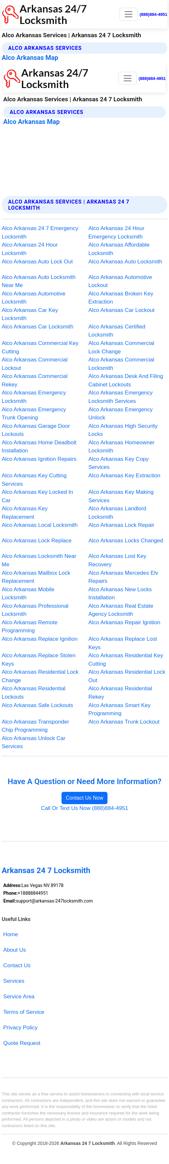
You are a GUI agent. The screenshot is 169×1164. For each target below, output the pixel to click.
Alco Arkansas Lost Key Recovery (117, 560)
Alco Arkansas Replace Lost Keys (122, 643)
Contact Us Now (84, 798)
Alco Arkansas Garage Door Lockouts (36, 430)
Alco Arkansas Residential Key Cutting (125, 659)
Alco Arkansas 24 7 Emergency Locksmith (40, 232)
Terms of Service (23, 1012)
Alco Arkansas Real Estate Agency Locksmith (120, 610)
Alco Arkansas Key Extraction (124, 475)
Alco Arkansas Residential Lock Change (40, 676)
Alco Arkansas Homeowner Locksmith (121, 446)
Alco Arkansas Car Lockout (121, 310)
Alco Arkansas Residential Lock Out (126, 676)
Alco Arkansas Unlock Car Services (33, 742)
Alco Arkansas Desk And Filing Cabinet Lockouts (125, 380)
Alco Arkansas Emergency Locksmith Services (120, 397)
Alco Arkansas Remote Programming (29, 626)
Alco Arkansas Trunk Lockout (123, 722)
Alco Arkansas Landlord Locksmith (117, 512)
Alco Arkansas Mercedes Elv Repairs (123, 577)
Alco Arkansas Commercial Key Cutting (40, 347)
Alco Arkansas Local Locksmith (40, 525)
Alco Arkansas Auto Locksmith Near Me (38, 281)
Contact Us (16, 965)
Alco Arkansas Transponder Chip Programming (35, 726)
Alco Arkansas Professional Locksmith (35, 610)
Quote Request (21, 1043)
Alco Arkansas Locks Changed (125, 541)
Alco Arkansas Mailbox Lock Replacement (36, 577)
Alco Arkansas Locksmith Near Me (39, 560)
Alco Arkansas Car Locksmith (37, 327)
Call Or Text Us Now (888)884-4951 (84, 808)
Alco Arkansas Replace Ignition (40, 639)
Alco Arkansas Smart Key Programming (119, 709)
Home (10, 934)
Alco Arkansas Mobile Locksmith (28, 593)
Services (13, 981)
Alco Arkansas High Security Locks (123, 430)
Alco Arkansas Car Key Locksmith (30, 314)
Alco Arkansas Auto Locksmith (125, 262)
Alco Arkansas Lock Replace (37, 541)
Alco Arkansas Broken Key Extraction (120, 298)
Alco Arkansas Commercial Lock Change (121, 347)
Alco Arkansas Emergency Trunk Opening (34, 413)
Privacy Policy (20, 1028)
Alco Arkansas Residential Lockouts (33, 692)
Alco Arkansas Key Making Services (120, 496)
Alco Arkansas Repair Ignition (124, 622)
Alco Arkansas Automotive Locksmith (33, 298)
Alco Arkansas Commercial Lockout (34, 364)
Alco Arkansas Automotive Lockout (120, 281)
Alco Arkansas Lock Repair (121, 525)
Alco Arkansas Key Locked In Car (37, 496)
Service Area (18, 996)
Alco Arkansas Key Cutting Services (34, 479)
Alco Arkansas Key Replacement (25, 512)
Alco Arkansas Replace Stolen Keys (38, 659)
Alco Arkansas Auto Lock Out (37, 262)
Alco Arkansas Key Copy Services (118, 463)
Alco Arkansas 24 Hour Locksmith (30, 249)
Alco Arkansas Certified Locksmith (116, 331)
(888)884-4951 (153, 14)
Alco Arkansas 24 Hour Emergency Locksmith (116, 232)
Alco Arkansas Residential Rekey (120, 692)
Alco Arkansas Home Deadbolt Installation (39, 446)
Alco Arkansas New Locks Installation (120, 593)
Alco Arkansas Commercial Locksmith (121, 364)
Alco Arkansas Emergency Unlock (120, 413)
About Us (14, 950)
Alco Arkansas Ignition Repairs (39, 459)
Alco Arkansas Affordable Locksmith (119, 249)
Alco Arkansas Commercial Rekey (34, 380)
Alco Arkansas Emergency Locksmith (34, 397)
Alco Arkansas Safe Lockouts (37, 705)
